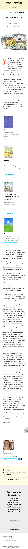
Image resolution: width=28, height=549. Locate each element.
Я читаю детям (18, 13)
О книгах (7, 13)
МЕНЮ (13, 7)
